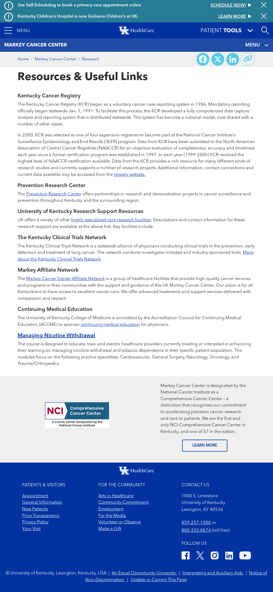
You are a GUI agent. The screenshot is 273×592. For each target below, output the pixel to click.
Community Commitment (123, 502)
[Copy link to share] (248, 59)
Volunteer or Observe (119, 522)
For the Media (112, 516)
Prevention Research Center (53, 194)
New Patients (35, 509)
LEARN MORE (204, 446)
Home (23, 59)
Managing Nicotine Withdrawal (56, 335)
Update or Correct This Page (159, 580)
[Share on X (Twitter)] (217, 59)
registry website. (130, 175)
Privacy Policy (35, 522)
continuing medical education (110, 325)
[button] (17, 30)
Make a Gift (109, 529)
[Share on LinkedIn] (232, 59)
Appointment (35, 496)
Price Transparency (40, 516)
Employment (110, 509)
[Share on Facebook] (202, 59)
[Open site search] (265, 30)
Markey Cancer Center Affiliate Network (65, 279)
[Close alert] (264, 5)
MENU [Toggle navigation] (256, 45)
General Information (42, 502)
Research (90, 59)
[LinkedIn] (229, 556)
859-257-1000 (196, 523)
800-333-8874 (196, 530)
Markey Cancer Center (55, 59)
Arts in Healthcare (116, 496)
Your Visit (31, 529)
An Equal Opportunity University (144, 573)
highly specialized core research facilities (111, 220)
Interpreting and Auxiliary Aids (213, 573)
